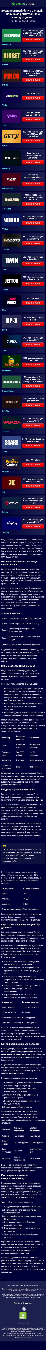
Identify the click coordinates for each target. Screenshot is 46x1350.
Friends (5, 472)
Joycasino (6, 209)
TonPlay (5, 532)
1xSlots (5, 249)
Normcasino (7, 189)
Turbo (4, 105)
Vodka (5, 229)
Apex (4, 350)
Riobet (5, 65)
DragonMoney (8, 391)
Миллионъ (7, 371)
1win (4, 270)
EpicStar (5, 411)
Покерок (6, 168)
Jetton (5, 290)
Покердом (7, 44)
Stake (4, 452)
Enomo (5, 512)
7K (3, 492)
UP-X (4, 330)
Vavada (5, 431)
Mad (4, 310)
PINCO (5, 85)
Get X (4, 146)
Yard (4, 125)
